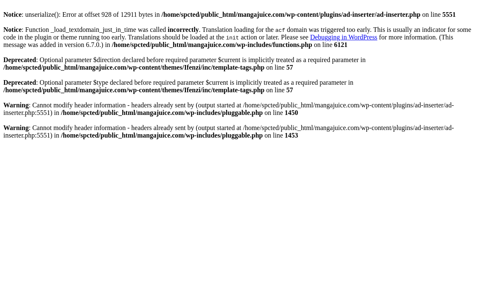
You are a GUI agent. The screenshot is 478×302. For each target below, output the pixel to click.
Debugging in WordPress (343, 37)
